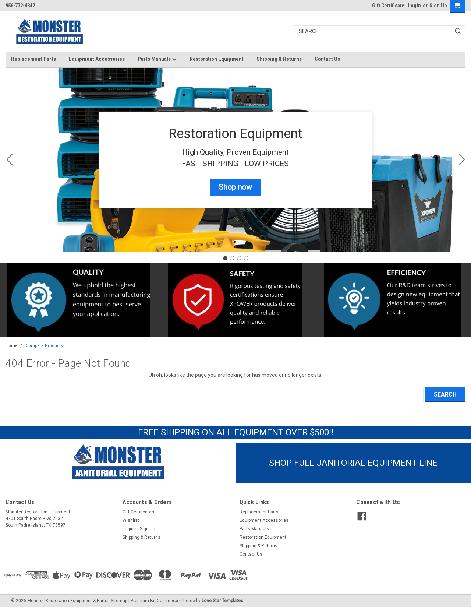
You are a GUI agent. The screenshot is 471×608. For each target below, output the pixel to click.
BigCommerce (165, 600)
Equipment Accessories (97, 59)
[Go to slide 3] (239, 258)
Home (12, 345)
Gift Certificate (388, 5)
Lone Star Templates (222, 600)
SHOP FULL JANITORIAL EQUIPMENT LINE (353, 463)
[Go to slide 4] (9, 160)
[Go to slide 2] (461, 160)
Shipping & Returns (279, 59)
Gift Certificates (138, 511)
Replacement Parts (33, 59)
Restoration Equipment (217, 59)
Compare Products (44, 345)
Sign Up (438, 5)
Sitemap (119, 600)
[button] (235, 187)
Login (414, 5)
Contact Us (327, 59)
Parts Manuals (157, 59)
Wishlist (131, 520)
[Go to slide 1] (225, 258)
